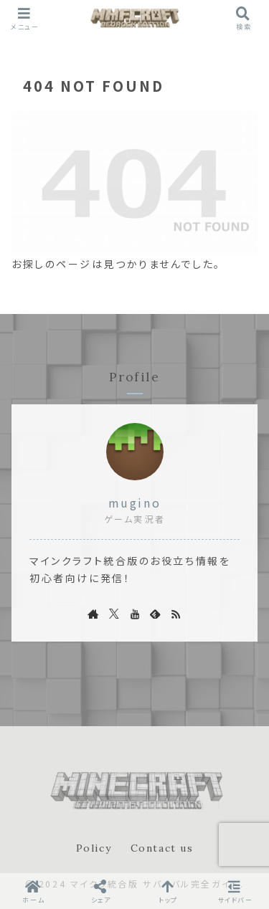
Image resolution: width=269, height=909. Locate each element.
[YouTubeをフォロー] (135, 613)
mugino (134, 503)
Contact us (162, 848)
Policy (94, 848)
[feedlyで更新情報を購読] (155, 613)
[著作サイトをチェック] (93, 613)
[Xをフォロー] (114, 613)
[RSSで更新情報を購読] (175, 613)
